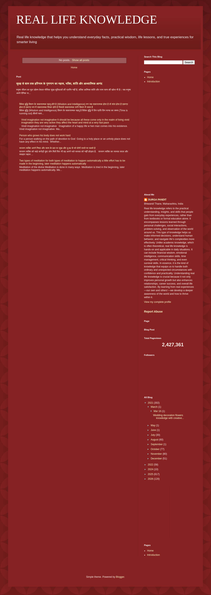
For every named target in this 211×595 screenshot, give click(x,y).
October (155, 449)
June (154, 430)
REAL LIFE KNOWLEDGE (86, 19)
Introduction (153, 81)
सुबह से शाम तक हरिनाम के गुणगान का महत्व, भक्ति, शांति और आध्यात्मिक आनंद (59, 83)
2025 (151, 474)
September (157, 444)
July (153, 435)
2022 (151, 464)
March (154, 406)
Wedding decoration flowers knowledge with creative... (168, 417)
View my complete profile (157, 302)
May (153, 425)
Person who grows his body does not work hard (44, 135)
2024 (151, 469)
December (157, 458)
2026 (151, 478)
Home (74, 67)
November (157, 453)
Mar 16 (158, 411)
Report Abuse (153, 311)
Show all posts (80, 60)
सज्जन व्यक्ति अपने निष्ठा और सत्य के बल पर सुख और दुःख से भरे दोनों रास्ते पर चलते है (57, 148)
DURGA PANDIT (157, 199)
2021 (151, 402)
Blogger (120, 576)
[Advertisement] (169, 110)
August (155, 439)
